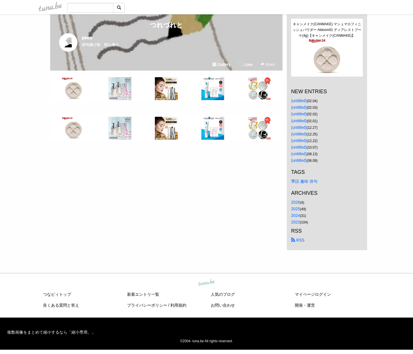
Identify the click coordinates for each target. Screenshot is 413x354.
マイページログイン (313, 294)
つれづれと (166, 25)
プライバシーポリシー (147, 305)
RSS (298, 240)
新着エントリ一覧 (143, 294)
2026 (295, 202)
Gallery (221, 64)
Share (267, 64)
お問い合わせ (223, 305)
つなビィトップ (57, 294)
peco (87, 37)
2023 (295, 222)
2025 (295, 209)
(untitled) (299, 100)
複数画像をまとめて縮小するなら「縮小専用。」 (51, 332)
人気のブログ (223, 294)
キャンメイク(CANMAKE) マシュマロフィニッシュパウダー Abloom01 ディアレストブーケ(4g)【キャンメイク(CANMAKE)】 (327, 30)
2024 (295, 215)
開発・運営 (305, 305)
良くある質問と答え (61, 305)
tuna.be (206, 283)
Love (246, 64)
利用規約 (178, 305)
